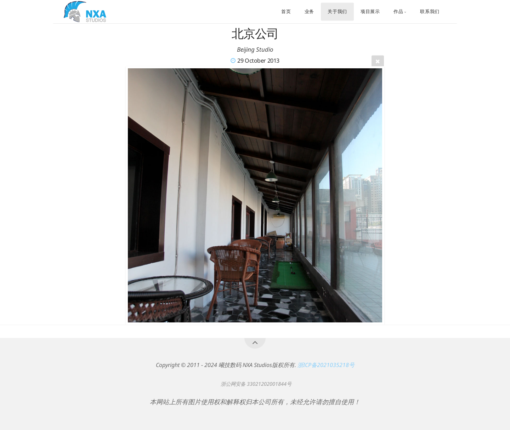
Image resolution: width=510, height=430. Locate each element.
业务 (309, 11)
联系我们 (430, 11)
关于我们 (337, 11)
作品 (398, 11)
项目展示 (370, 11)
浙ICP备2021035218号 (326, 365)
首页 (286, 11)
